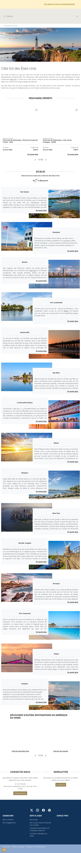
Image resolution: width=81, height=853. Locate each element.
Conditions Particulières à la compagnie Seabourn (39, 824)
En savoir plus (32, 145)
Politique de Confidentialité (35, 842)
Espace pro (7, 842)
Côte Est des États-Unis (20, 742)
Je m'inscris (61, 775)
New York (13, 70)
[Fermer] (74, 4)
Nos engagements (9, 818)
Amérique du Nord (10, 16)
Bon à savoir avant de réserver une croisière (40, 819)
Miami (66, 301)
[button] (35, 150)
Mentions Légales (18, 842)
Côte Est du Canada (60, 742)
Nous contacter (8, 815)
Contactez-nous (20, 784)
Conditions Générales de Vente (38, 830)
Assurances (34, 815)
